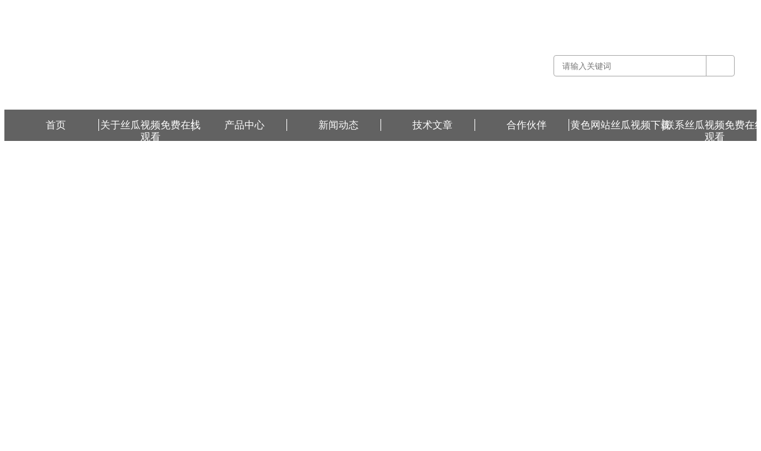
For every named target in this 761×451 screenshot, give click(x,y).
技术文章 (432, 125)
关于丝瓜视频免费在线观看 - (538, 8)
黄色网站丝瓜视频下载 (719, 8)
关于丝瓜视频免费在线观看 (150, 125)
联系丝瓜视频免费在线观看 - (634, 8)
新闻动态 (338, 125)
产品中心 (244, 125)
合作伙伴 (526, 125)
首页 (56, 125)
